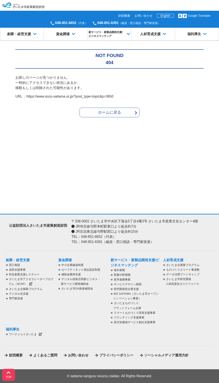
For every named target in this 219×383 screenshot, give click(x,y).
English (165, 15)
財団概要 (124, 15)
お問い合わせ (143, 15)
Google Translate (199, 15)
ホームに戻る (109, 112)
